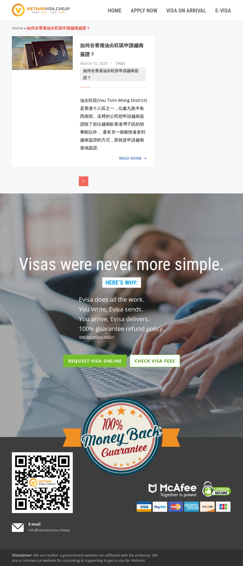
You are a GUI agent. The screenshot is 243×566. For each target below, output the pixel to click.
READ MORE (130, 158)
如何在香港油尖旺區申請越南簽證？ (111, 74)
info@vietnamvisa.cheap (49, 530)
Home (17, 28)
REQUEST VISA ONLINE (95, 361)
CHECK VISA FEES (155, 361)
